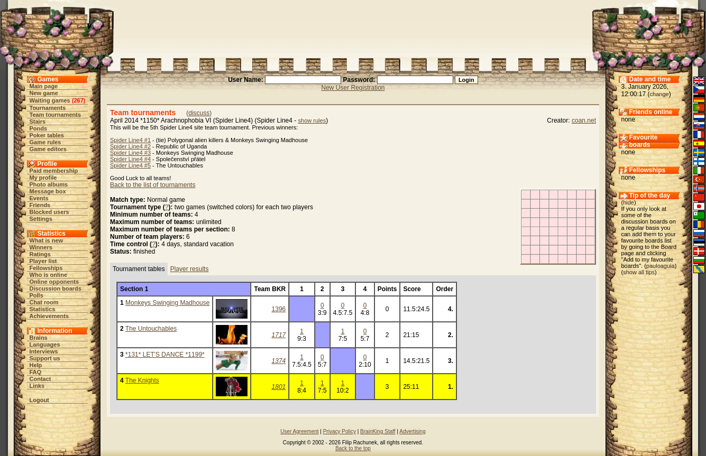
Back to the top (353, 448)
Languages (45, 344)
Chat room (44, 302)
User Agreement (299, 431)
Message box (48, 191)
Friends (40, 205)
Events (39, 198)
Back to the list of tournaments (152, 185)
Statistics (43, 309)
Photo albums (49, 184)
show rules (312, 120)
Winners (41, 247)
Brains (39, 337)
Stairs (38, 121)
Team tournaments (55, 114)
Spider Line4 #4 (130, 159)
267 (78, 100)
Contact (40, 379)
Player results (189, 269)
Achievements (49, 316)
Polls (36, 295)
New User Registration (352, 87)
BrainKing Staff (378, 431)
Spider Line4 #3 (130, 153)
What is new (46, 240)
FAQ (36, 372)
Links (37, 386)
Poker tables (47, 135)
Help (36, 365)
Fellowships (46, 268)
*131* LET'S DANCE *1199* (165, 354)
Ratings (40, 254)
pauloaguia (660, 266)
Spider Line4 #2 (130, 146)
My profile (43, 177)
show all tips (639, 272)
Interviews (44, 351)
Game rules (45, 142)
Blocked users (49, 212)
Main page (44, 86)
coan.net (584, 120)
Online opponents (54, 281)
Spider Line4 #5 (130, 165)
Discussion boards (55, 288)
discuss (198, 113)
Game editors (48, 149)
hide (628, 202)
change (659, 94)
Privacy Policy (339, 431)
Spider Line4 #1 (130, 140)
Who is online (49, 275)
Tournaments (48, 108)
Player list (43, 261)
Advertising (412, 431)
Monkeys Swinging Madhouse (167, 302)
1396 (279, 309)
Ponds (39, 128)
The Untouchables (151, 328)
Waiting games (50, 100)
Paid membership (54, 170)
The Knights (142, 380)
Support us (45, 358)
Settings (41, 219)
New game (44, 93)
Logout (39, 400)
